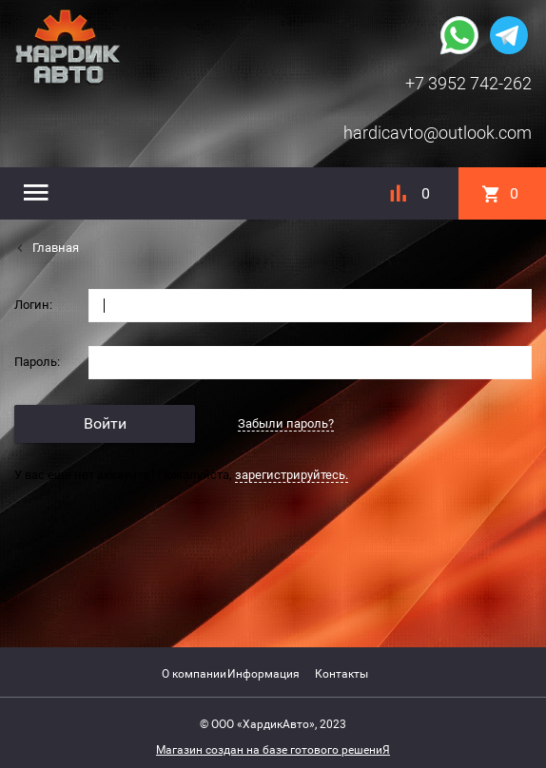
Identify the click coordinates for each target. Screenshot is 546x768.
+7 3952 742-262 (468, 83)
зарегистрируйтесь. (291, 475)
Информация (263, 674)
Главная (54, 247)
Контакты (341, 674)
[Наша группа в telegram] (509, 34)
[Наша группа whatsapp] (459, 34)
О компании (194, 674)
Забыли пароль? (286, 423)
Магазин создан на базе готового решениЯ (273, 750)
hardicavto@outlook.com (437, 133)
